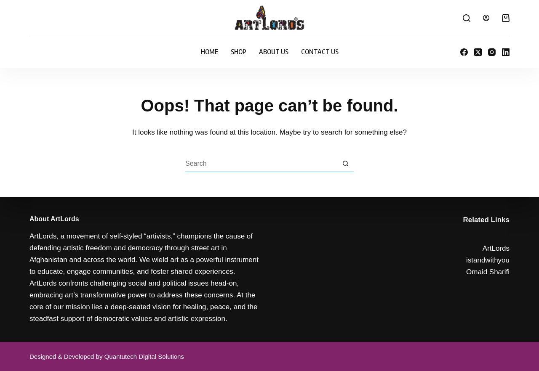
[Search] (466, 18)
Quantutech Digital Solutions (144, 356)
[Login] (486, 18)
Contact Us (320, 52)
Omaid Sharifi (488, 272)
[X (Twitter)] (478, 52)
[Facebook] (464, 52)
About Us (273, 52)
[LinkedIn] (506, 52)
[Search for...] (261, 163)
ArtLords (496, 248)
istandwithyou (488, 260)
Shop (238, 52)
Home (209, 52)
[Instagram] (492, 52)
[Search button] (345, 163)
